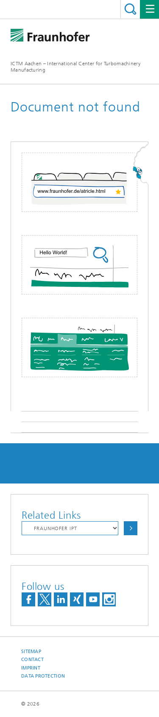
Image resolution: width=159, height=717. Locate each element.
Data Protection (43, 676)
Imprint (30, 668)
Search (130, 9)
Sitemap (31, 651)
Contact (32, 659)
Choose (130, 528)
